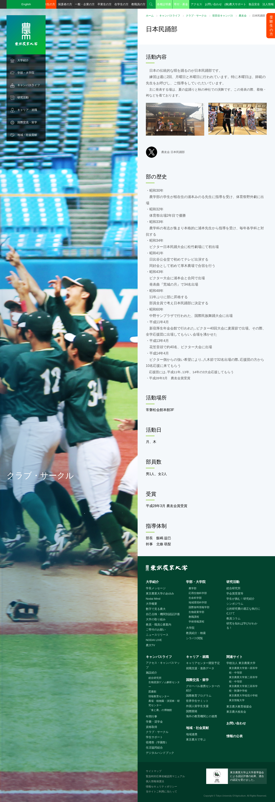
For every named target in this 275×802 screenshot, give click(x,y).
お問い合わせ (213, 4)
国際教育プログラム (198, 695)
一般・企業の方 (85, 4)
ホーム (150, 15)
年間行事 (151, 716)
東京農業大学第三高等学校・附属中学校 (243, 688)
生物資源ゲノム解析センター (164, 684)
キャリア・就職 (27, 109)
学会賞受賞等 (234, 593)
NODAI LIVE (154, 640)
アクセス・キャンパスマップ (163, 665)
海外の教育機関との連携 (201, 716)
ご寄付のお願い (156, 629)
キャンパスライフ (28, 85)
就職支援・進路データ (200, 668)
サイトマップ (153, 771)
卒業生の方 (104, 4)
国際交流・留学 (27, 122)
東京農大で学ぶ (196, 739)
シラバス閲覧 (194, 638)
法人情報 (268, 4)
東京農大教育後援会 (239, 706)
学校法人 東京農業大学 (240, 663)
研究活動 (23, 97)
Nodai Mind (153, 598)
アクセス (196, 4)
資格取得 (151, 727)
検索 (151, 4)
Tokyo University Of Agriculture (231, 796)
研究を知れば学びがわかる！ (241, 626)
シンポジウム (234, 603)
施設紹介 (151, 672)
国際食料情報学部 (199, 607)
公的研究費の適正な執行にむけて (243, 611)
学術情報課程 (196, 621)
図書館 (152, 691)
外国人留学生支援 (197, 706)
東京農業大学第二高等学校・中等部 (243, 679)
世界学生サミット (197, 700)
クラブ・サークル (196, 15)
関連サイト (234, 657)
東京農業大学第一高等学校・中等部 (243, 670)
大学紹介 (23, 60)
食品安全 (254, 4)
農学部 (192, 588)
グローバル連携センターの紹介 (203, 688)
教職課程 (194, 616)
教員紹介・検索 (196, 633)
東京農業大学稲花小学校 (243, 695)
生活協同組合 (154, 747)
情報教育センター (158, 696)
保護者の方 (65, 4)
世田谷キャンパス (222, 15)
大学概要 (151, 603)
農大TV (150, 645)
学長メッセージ (156, 588)
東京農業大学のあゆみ (160, 593)
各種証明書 (164, 4)
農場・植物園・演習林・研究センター (164, 703)
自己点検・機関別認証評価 (163, 614)
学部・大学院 (25, 72)
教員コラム (233, 618)
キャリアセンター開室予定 (203, 663)
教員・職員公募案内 (158, 624)
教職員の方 (138, 4)
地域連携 (191, 734)
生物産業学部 (196, 612)
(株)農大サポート (235, 4)
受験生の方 (48, 4)
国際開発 (191, 711)
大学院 (190, 627)
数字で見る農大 (156, 609)
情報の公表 (234, 736)
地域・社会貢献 (27, 134)
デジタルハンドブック (160, 752)
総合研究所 (233, 588)
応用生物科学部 (198, 593)
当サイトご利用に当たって (161, 791)
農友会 (243, 15)
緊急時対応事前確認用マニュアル (165, 776)
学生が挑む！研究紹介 (240, 598)
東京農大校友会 (236, 711)
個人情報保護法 (155, 781)
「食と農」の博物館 (160, 710)
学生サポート (154, 737)
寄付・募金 (181, 4)
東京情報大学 (237, 700)
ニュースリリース (157, 634)
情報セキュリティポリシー (161, 786)
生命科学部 (195, 597)
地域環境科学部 (198, 602)
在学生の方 (121, 4)
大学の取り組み (156, 619)
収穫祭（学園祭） (157, 742)
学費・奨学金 (154, 721)
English (26, 4)
